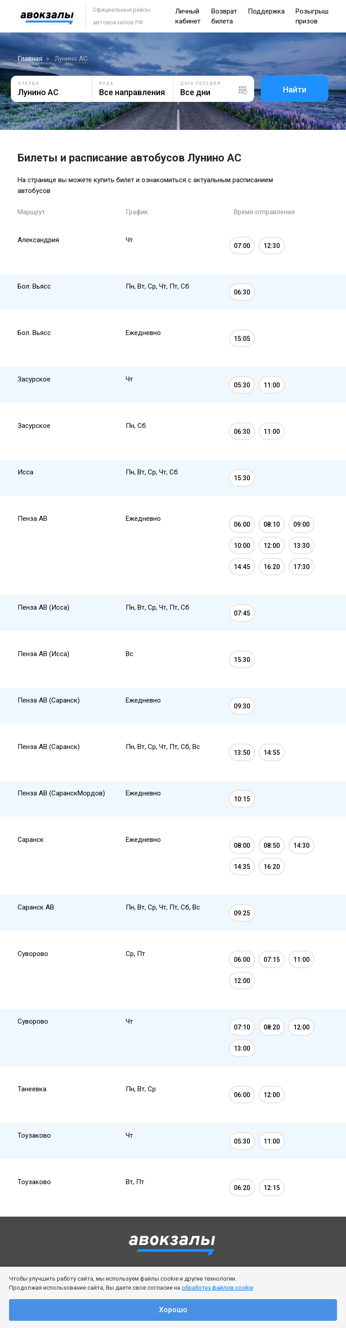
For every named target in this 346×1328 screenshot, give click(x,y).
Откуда (28, 83)
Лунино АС (71, 59)
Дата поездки (200, 83)
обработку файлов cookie (217, 1287)
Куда (106, 83)
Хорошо (173, 1309)
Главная (30, 59)
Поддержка (266, 11)
